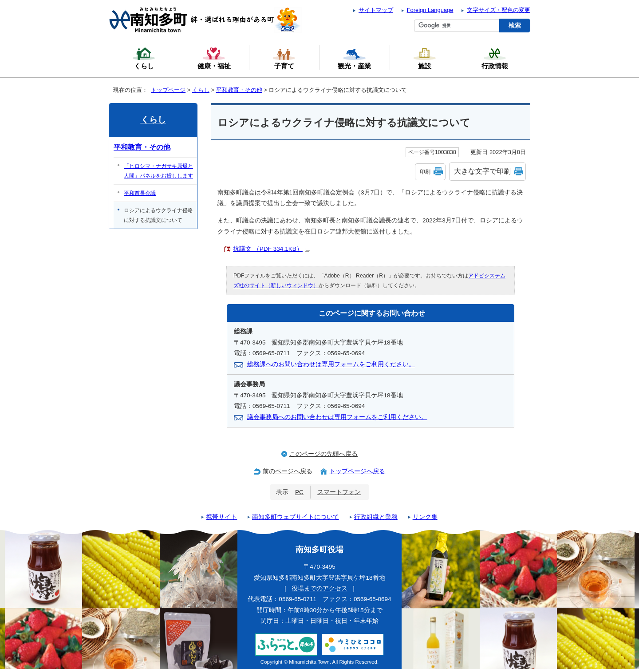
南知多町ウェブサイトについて (295, 517)
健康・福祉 (214, 58)
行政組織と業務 (376, 517)
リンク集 (425, 517)
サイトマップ (376, 10)
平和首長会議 (140, 193)
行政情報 (494, 58)
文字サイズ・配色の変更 (498, 10)
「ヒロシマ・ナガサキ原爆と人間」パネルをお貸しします (158, 171)
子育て (284, 58)
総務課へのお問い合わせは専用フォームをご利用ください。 (331, 364)
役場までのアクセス (319, 588)
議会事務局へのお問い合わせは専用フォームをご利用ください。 (337, 417)
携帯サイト (221, 517)
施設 (425, 58)
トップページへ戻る (357, 471)
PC (299, 492)
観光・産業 (354, 58)
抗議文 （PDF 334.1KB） (271, 248)
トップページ (168, 90)
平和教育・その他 (239, 90)
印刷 (425, 172)
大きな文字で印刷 (482, 171)
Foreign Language (430, 10)
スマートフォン (339, 492)
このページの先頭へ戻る (323, 454)
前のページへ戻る (287, 471)
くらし (200, 90)
